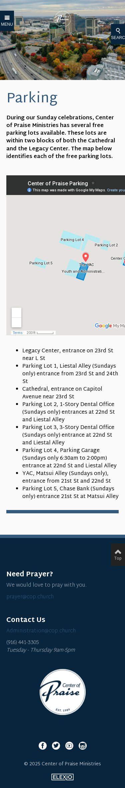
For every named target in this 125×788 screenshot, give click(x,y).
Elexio (62, 777)
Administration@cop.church (41, 631)
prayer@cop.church (30, 597)
